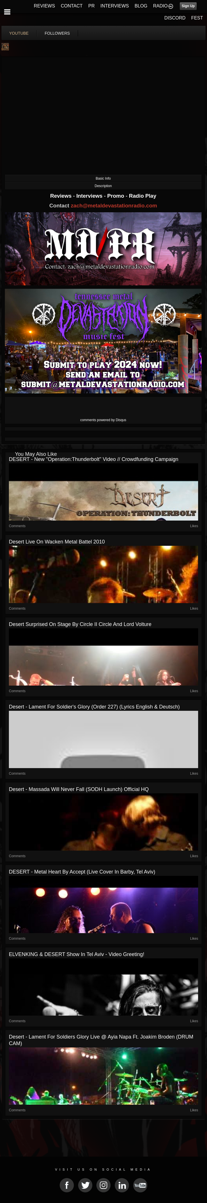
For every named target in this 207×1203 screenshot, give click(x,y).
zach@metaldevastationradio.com (114, 206)
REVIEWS (44, 5)
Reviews (61, 196)
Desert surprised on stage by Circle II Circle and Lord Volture (80, 624)
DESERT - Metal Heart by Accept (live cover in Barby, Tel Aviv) (82, 872)
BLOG (141, 5)
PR (91, 5)
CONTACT (72, 5)
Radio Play (142, 196)
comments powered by (103, 420)
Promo (116, 196)
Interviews (90, 196)
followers (57, 33)
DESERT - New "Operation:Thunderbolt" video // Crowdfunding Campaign (93, 459)
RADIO (160, 5)
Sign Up (188, 6)
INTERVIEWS (114, 5)
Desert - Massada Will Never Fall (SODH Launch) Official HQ (79, 789)
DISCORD (174, 17)
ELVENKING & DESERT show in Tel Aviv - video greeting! (76, 954)
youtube (19, 33)
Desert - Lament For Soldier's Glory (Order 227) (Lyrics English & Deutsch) (94, 707)
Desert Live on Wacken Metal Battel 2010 (57, 542)
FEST (197, 17)
